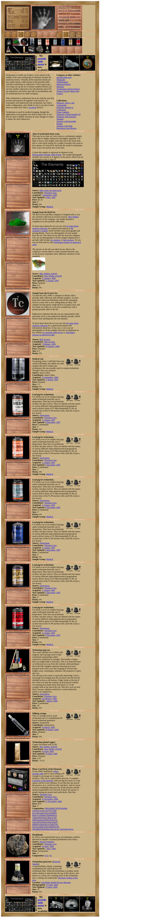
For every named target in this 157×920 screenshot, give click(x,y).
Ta (40, 822)
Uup (61, 829)
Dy (48, 820)
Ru (48, 815)
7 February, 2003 (49, 344)
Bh (38, 829)
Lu (36, 822)
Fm (48, 827)
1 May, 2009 (50, 849)
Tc (46, 815)
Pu (33, 827)
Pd (53, 815)
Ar (41, 811)
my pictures (55, 240)
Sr (36, 815)
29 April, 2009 (48, 751)
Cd (33, 818)
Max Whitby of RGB (48, 274)
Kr (56, 813)
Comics (60, 94)
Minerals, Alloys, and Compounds (65, 104)
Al (33, 811)
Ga (44, 813)
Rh (51, 815)
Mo (43, 815)
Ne (61, 808)
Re (44, 822)
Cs (47, 818)
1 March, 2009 (51, 701)
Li (49, 808)
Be (51, 808)
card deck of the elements (42, 781)
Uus (68, 829)
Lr (56, 827)
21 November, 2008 (53, 801)
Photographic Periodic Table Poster (46, 155)
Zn (42, 813)
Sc (47, 811)
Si (35, 811)
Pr (56, 818)
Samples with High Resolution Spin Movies (67, 127)
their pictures (68, 240)
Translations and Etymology (68, 89)
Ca (45, 811)
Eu (41, 820)
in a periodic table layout (52, 332)
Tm (55, 820)
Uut (53, 829)
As (49, 813)
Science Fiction (63, 91)
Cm (39, 827)
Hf (38, 822)
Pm (36, 820)
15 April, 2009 (52, 885)
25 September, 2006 (50, 377)
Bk (42, 827)
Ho (51, 820)
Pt (50, 822)
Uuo (71, 829)
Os (47, 822)
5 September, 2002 (49, 195)
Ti (49, 811)
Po (37, 825)
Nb (41, 815)
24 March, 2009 (48, 727)
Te (42, 818)
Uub (50, 829)
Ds (45, 829)
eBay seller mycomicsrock (50, 190)
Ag (55, 815)
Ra (46, 825)
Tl (57, 822)
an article (32, 107)
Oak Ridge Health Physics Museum (56, 882)
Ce (54, 818)
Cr (53, 811)
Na (63, 808)
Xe (44, 818)
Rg (47, 829)
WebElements (62, 82)
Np (56, 825)
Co (35, 813)
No (54, 827)
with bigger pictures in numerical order (53, 333)
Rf (58, 827)
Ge (47, 813)
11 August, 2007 (52, 281)
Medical (49, 207)
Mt (43, 829)
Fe (33, 813)
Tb (46, 820)
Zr (39, 815)
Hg (54, 822)
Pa (53, 825)
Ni (38, 813)
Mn (55, 811)
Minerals (60, 87)
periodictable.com (64, 77)
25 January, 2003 (49, 278)
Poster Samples (63, 112)
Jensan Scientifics (47, 842)
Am (36, 827)
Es (46, 827)
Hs (40, 829)
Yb (33, 822)
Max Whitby (73, 217)
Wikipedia (61, 80)
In (35, 818)
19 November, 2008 (50, 799)
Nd (33, 820)
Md (51, 827)
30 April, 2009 (51, 754)
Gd (44, 820)
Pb (33, 825)
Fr (44, 825)
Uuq (57, 829)
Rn (42, 825)
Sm (39, 820)
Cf (44, 827)
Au (52, 822)
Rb (33, 815)
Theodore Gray (50, 193)
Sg (36, 829)
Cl (39, 811)
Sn (37, 818)
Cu (40, 813)
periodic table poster (42, 61)
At (40, 825)
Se (52, 813)
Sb (40, 818)
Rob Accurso (45, 339)
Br (54, 813)
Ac (48, 825)
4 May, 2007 (50, 197)
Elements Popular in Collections (65, 108)
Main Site (75, 91)
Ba (49, 818)
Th (51, 825)
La (51, 818)
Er (53, 820)
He (47, 808)
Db (33, 829)
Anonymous (44, 415)
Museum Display (64, 84)
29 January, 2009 (52, 346)
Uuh (65, 829)
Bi (35, 825)
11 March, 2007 (51, 380)
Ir (48, 822)
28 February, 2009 (49, 699)
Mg (65, 808)
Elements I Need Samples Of (69, 114)
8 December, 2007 (52, 422)
